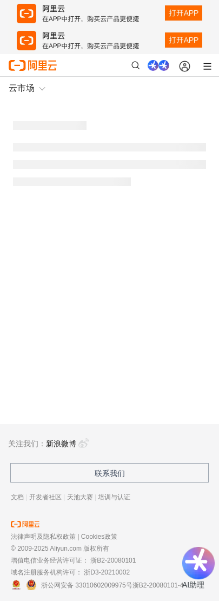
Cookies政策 (99, 536)
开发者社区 (45, 497)
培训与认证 (114, 497)
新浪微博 (67, 443)
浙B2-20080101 (113, 560)
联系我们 (110, 473)
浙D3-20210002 (107, 572)
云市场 (22, 88)
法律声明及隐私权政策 (43, 536)
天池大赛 (80, 497)
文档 (17, 497)
